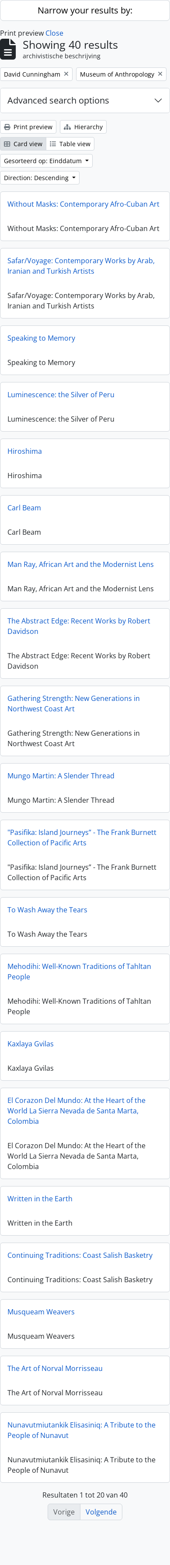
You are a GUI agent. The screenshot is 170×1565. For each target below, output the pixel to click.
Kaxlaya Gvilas (30, 1048)
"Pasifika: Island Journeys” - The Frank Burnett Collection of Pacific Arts (81, 842)
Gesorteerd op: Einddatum (43, 161)
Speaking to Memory (41, 343)
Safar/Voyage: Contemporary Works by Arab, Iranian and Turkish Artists (81, 271)
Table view (70, 144)
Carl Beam (24, 512)
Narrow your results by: (85, 10)
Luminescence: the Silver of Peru (60, 399)
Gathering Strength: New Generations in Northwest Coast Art (73, 708)
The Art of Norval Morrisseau (55, 1373)
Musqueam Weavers (41, 1316)
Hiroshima (24, 456)
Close (54, 33)
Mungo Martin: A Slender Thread (60, 780)
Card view (23, 144)
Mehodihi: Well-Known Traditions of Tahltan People (79, 976)
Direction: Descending (37, 178)
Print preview (28, 127)
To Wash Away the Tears (47, 914)
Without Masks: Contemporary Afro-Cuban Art (83, 204)
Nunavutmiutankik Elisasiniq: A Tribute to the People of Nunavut (81, 1435)
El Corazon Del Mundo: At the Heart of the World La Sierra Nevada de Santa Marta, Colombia (76, 1115)
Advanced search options (58, 100)
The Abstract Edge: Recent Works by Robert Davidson (78, 631)
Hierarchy (83, 127)
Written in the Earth (40, 1203)
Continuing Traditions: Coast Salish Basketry (80, 1260)
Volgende (101, 1512)
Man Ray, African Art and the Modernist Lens (80, 569)
